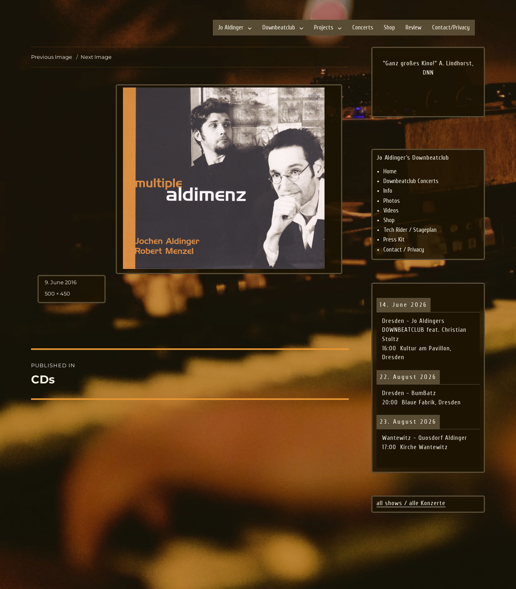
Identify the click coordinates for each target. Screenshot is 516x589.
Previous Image (51, 57)
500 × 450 (57, 293)
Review (413, 27)
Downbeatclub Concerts (411, 181)
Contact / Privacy (403, 249)
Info (387, 190)
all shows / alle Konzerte (411, 503)
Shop (389, 27)
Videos (391, 210)
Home (390, 171)
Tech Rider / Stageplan (410, 230)
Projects (323, 27)
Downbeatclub (278, 27)
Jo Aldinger (230, 27)
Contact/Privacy (451, 27)
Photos (391, 201)
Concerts (362, 27)
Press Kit (394, 239)
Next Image (96, 57)
